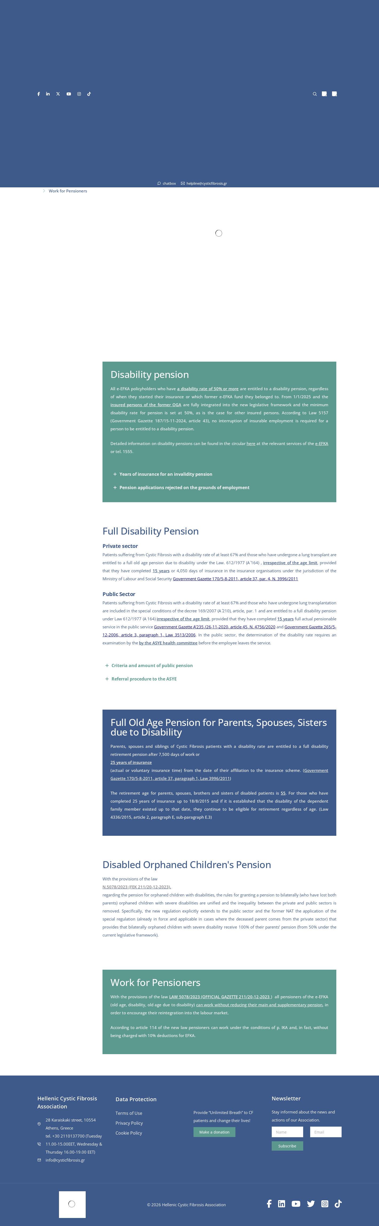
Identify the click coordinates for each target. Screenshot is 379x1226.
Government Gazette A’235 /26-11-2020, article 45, (202, 626)
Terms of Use (129, 1113)
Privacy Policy (129, 1123)
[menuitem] (324, 94)
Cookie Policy (129, 1133)
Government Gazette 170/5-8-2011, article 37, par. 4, (222, 578)
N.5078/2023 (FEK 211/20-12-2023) (136, 886)
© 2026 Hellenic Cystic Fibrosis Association (186, 1204)
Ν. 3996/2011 (285, 578)
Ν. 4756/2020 (262, 626)
